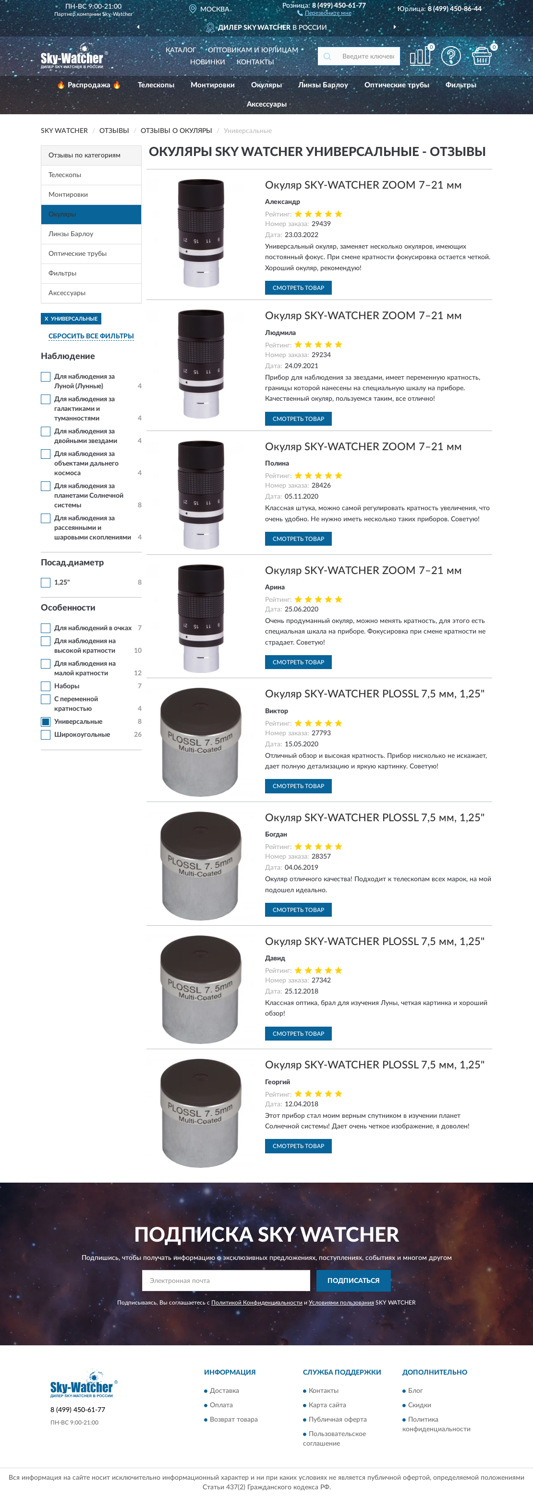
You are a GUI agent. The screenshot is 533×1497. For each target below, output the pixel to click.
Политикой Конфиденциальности (257, 1302)
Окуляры (266, 85)
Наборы (66, 686)
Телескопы (156, 85)
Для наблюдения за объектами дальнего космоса (86, 464)
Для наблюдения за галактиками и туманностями (84, 409)
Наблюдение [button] (68, 356)
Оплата (221, 1405)
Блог (415, 1391)
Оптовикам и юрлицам (253, 50)
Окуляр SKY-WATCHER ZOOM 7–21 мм (363, 185)
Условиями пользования (341, 1302)
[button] (324, 12)
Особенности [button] (68, 608)
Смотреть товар (298, 288)
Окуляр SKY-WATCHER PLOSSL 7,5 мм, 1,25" (375, 694)
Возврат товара (234, 1420)
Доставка (224, 1391)
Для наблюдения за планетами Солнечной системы (88, 496)
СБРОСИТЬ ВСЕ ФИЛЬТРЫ (91, 336)
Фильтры (461, 85)
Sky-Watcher (117, 14)
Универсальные (78, 722)
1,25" (62, 582)
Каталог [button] (181, 50)
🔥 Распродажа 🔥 (89, 85)
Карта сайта (327, 1405)
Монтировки (213, 85)
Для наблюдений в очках (93, 628)
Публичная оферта (338, 1420)
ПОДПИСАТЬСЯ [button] (353, 1281)
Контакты (255, 62)
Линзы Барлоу (323, 85)
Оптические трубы (396, 85)
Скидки (419, 1405)
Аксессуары (267, 104)
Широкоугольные (82, 734)
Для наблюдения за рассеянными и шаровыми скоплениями (92, 528)
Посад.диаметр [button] (72, 563)
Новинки (207, 62)
